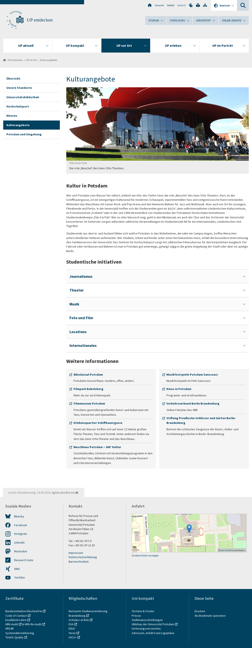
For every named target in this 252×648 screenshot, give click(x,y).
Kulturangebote (48, 60)
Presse (137, 616)
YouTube (19, 577)
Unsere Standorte (19, 88)
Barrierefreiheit (79, 561)
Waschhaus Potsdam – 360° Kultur (97, 447)
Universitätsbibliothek (22, 97)
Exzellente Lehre (16, 620)
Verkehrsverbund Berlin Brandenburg (192, 403)
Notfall (170, 5)
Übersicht (13, 78)
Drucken (200, 611)
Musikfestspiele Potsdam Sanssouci (192, 374)
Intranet (159, 5)
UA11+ (73, 637)
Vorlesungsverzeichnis (146, 628)
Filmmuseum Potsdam (89, 403)
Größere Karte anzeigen (145, 555)
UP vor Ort (31, 60)
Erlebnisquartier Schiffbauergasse (98, 423)
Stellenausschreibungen (147, 620)
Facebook (20, 525)
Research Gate (23, 560)
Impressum (76, 553)
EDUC (72, 628)
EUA (71, 624)
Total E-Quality (14, 637)
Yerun (72, 633)
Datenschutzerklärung (83, 557)
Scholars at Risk (79, 620)
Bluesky (19, 516)
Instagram (20, 534)
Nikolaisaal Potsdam (88, 374)
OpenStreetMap (226, 550)
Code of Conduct (16, 616)
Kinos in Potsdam (178, 389)
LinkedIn (19, 542)
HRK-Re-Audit (33, 624)
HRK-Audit (11, 624)
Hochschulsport (17, 106)
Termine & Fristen (143, 611)
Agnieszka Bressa (63, 492)
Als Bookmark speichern (210, 616)
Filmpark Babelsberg (88, 389)
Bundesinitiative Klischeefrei (23, 611)
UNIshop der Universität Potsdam (153, 624)
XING (17, 569)
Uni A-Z (182, 5)
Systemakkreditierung (19, 633)
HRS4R (9, 628)
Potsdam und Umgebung (24, 134)
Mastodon (20, 551)
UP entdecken (40, 20)
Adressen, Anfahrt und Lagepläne (153, 633)
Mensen (11, 116)
